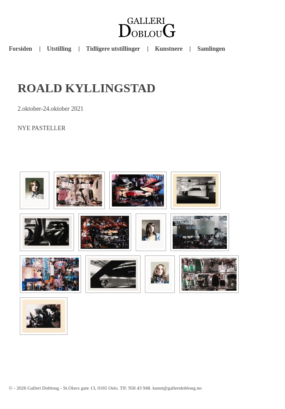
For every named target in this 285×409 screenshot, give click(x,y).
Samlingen (211, 48)
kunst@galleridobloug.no (177, 387)
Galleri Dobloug (43, 387)
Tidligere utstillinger (113, 48)
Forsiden (20, 48)
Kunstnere (169, 48)
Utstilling (59, 48)
